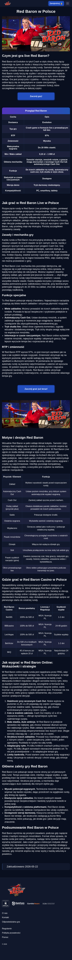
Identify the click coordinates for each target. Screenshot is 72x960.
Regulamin (7, 929)
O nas (4, 913)
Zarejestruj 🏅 (56, 3)
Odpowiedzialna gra (11, 922)
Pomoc (5, 937)
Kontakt (5, 917)
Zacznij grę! (36, 96)
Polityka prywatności (11, 933)
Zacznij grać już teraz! (35, 389)
